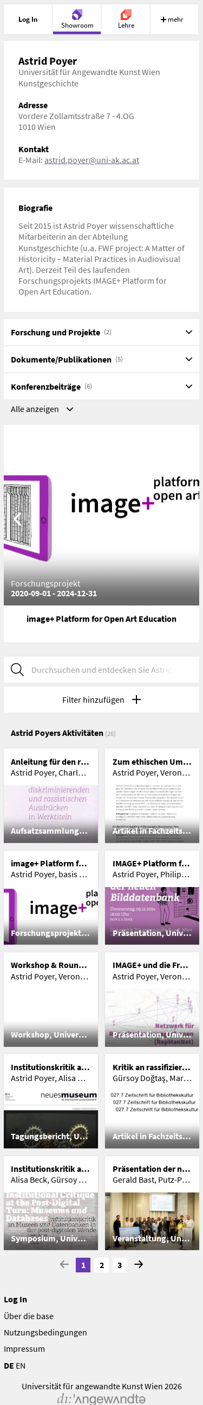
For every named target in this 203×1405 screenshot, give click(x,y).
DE (9, 1365)
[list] (102, 999)
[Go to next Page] (138, 1265)
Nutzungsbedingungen (45, 1332)
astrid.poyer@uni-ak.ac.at (91, 159)
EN (20, 1365)
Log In (15, 1299)
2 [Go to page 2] (102, 1264)
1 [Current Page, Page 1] (83, 1264)
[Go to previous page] (64, 1265)
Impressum (24, 1348)
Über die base (29, 1315)
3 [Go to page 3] (119, 1264)
